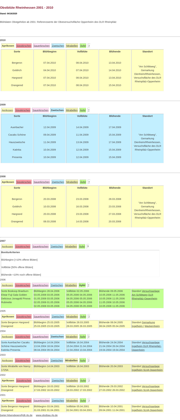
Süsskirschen (23, 45)
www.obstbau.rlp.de (47, 415)
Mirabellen (72, 45)
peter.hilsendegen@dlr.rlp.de (16, 415)
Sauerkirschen (42, 45)
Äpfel (83, 45)
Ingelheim (137, 346)
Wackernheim (152, 326)
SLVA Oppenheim (153, 370)
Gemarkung (148, 322)
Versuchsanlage (150, 291)
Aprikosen (7, 110)
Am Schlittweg (140, 294)
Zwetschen (58, 45)
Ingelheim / (138, 326)
